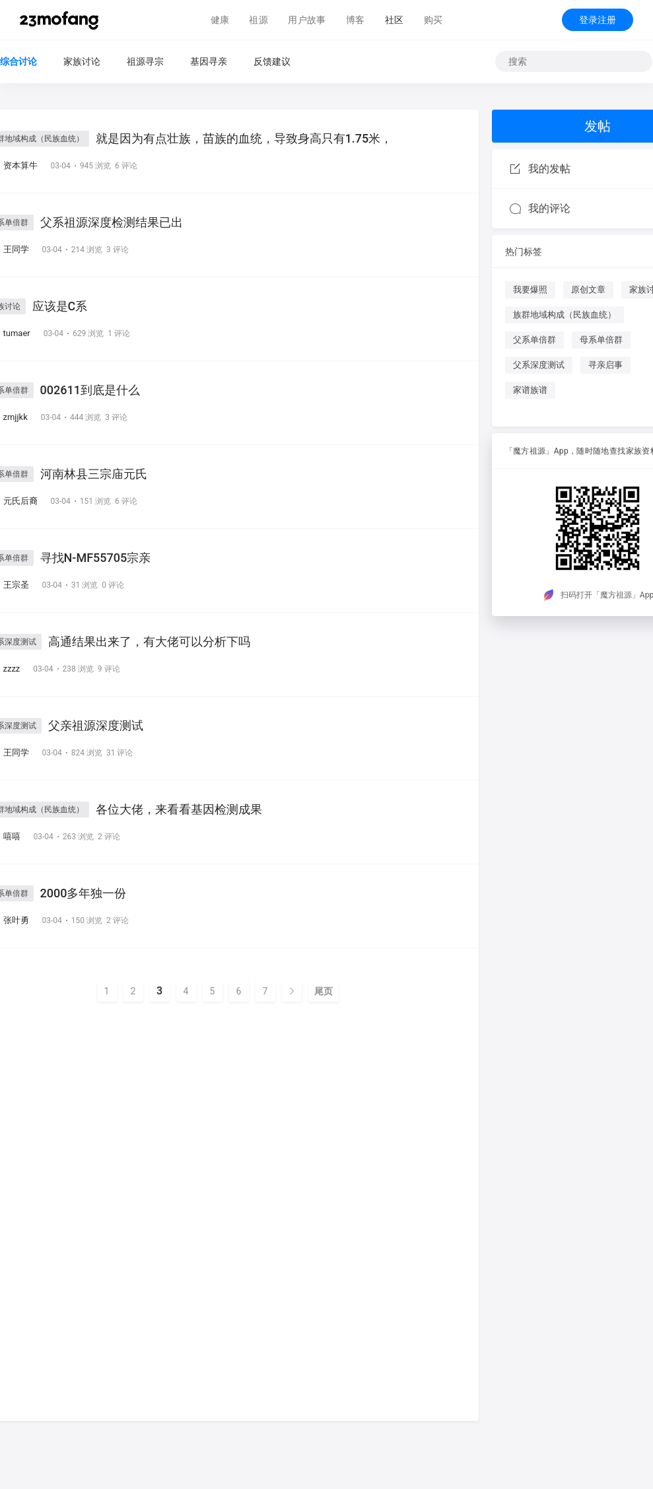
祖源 (258, 20)
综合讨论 (18, 61)
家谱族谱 (530, 390)
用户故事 (307, 20)
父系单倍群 (534, 340)
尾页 (323, 991)
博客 (355, 20)
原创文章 (588, 289)
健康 (220, 20)
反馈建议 (272, 61)
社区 (394, 20)
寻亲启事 (605, 365)
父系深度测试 (539, 365)
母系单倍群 (601, 340)
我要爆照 (530, 289)
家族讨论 (81, 61)
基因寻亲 (208, 61)
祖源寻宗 (145, 61)
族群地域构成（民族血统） (564, 315)
